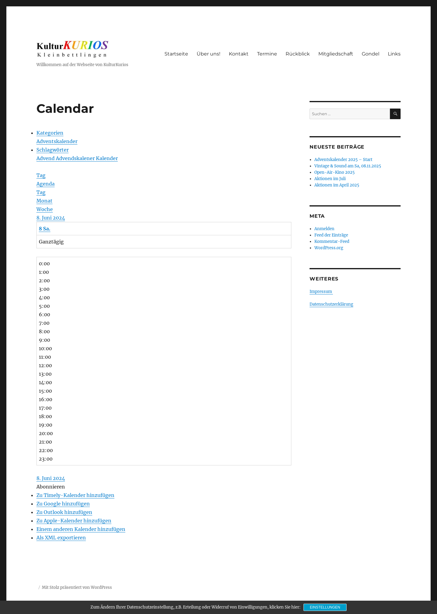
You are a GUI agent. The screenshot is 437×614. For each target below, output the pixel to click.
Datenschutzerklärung (331, 304)
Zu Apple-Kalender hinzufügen (73, 521)
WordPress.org (328, 247)
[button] (50, 487)
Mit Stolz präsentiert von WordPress (77, 587)
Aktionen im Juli (330, 178)
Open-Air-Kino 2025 (334, 172)
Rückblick (298, 54)
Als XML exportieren (61, 538)
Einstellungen (325, 607)
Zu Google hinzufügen (63, 504)
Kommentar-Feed (331, 241)
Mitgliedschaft (335, 54)
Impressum (321, 291)
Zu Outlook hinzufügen (64, 512)
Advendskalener (76, 158)
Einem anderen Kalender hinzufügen (80, 529)
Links (394, 54)
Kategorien (49, 133)
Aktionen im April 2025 (336, 185)
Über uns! (208, 54)
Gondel (370, 54)
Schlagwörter (52, 150)
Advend (46, 158)
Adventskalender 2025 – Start (343, 159)
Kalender (107, 158)
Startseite (176, 54)
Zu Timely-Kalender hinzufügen (75, 495)
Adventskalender (56, 141)
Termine (267, 54)
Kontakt (239, 54)
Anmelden (324, 228)
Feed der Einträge (331, 235)
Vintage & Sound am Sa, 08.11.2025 (347, 166)
